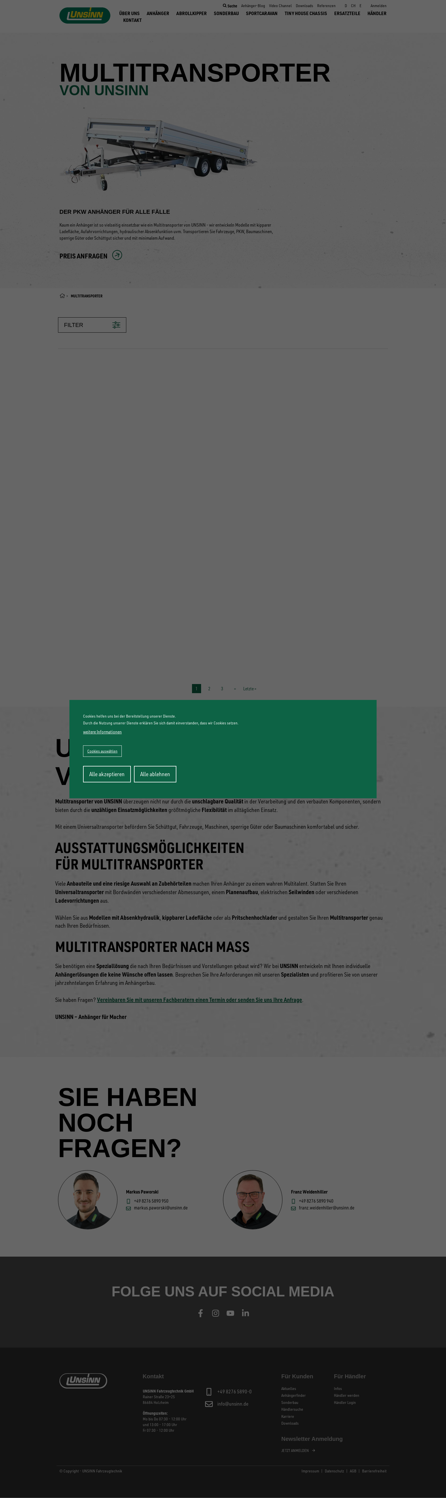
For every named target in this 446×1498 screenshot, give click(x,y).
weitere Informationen (102, 732)
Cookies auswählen (102, 751)
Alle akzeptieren (107, 774)
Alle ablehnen (155, 774)
